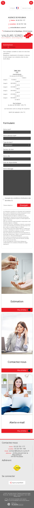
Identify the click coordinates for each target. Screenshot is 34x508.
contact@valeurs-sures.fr (18, 27)
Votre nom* (7, 129)
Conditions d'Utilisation (18, 242)
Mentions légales (13, 494)
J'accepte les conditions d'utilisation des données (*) (18, 199)
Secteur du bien (8, 149)
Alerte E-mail (26, 8)
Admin (29, 494)
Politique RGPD (17, 496)
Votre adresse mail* (9, 136)
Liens (25, 494)
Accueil (5, 47)
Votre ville (6, 156)
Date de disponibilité (10, 162)
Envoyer (24, 205)
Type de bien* (8, 142)
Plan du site (5, 494)
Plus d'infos (23, 310)
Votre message (8, 169)
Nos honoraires (20, 494)
